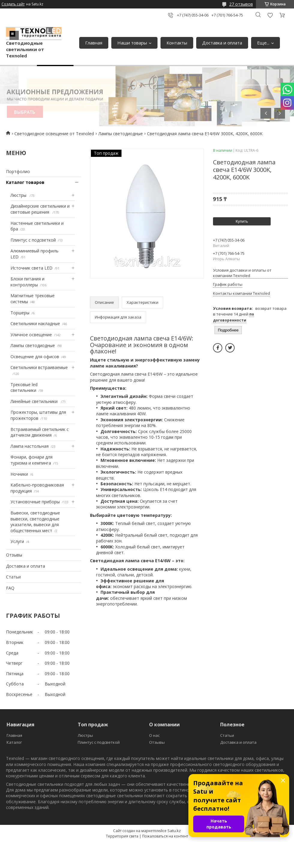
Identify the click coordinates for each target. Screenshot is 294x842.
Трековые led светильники (24, 387)
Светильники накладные (35, 323)
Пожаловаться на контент (165, 836)
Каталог (14, 742)
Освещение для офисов (34, 356)
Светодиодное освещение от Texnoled (54, 133)
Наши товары (132, 43)
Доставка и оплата (222, 43)
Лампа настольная (29, 446)
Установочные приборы (35, 502)
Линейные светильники (34, 401)
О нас (154, 735)
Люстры (19, 195)
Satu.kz (174, 830)
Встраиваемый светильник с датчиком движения (39, 432)
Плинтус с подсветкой (33, 240)
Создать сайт (13, 4)
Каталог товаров (25, 182)
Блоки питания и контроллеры (27, 282)
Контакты (176, 43)
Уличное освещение (31, 334)
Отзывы (14, 555)
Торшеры (19, 313)
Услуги (17, 541)
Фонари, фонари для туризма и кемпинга (31, 460)
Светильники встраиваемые (39, 367)
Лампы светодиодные (120, 133)
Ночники (19, 474)
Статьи (13, 577)
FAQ (10, 588)
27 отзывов (241, 4)
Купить (242, 221)
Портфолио (18, 171)
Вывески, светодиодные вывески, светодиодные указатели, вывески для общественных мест (35, 521)
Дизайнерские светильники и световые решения (40, 209)
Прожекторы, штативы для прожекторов (38, 415)
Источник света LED (31, 268)
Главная (93, 43)
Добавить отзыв (270, 15)
